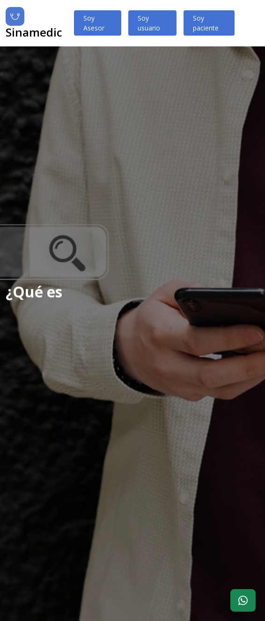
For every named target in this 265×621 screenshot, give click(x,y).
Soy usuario (149, 23)
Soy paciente (206, 23)
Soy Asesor (93, 23)
